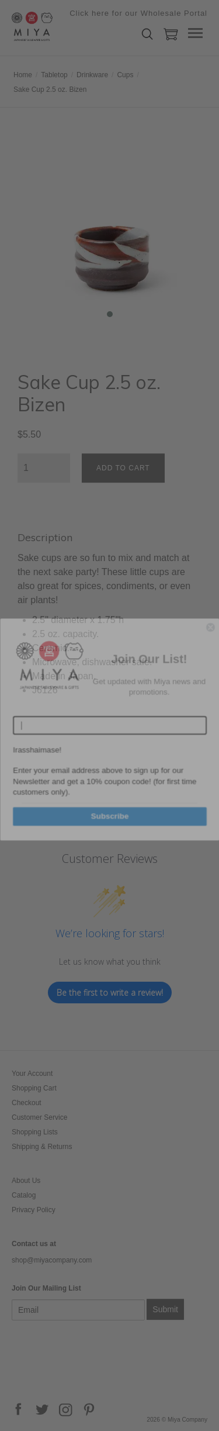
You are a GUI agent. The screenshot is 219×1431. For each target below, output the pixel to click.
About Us (26, 1181)
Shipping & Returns (42, 1147)
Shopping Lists (35, 1132)
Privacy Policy (33, 1210)
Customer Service (39, 1117)
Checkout (26, 1103)
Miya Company (70, 26)
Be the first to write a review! (110, 992)
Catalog (24, 1195)
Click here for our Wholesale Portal (138, 13)
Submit (165, 1309)
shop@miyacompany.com (52, 1260)
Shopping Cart (34, 1088)
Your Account (32, 1073)
